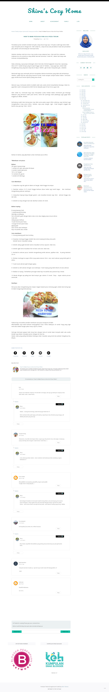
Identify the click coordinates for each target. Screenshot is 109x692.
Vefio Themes (65, 686)
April (84, 118)
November (85, 102)
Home (31, 21)
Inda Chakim (22, 476)
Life (78, 21)
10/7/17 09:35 (22, 408)
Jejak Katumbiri (22, 562)
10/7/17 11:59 (21, 478)
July (84, 106)
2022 (82, 93)
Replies (16, 401)
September (85, 105)
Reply (58, 396)
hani (20, 387)
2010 (82, 131)
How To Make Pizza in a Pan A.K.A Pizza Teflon (31, 367)
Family (66, 21)
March (84, 119)
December (85, 100)
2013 (82, 127)
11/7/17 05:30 (22, 497)
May (84, 116)
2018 (82, 97)
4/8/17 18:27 (21, 584)
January (85, 122)
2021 (82, 94)
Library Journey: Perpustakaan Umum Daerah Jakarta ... (88, 109)
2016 (82, 124)
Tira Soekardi (22, 521)
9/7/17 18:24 (21, 389)
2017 (82, 99)
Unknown (21, 582)
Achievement (54, 21)
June (84, 115)
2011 (82, 130)
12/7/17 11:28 (21, 564)
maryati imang (22, 433)
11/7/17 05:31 (22, 540)
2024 (82, 90)
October (85, 103)
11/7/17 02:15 (21, 523)
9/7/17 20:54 (21, 435)
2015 (82, 125)
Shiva (21, 406)
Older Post (65, 631)
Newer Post (17, 631)
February (85, 121)
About (43, 21)
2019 (82, 96)
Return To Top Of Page (54, 689)
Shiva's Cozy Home (54, 10)
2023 (82, 91)
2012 (82, 128)
